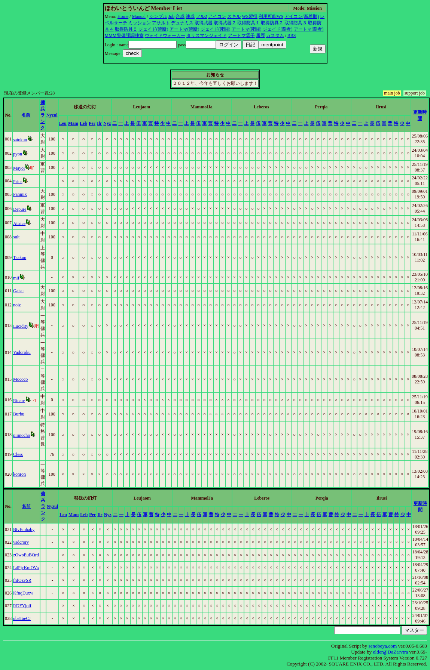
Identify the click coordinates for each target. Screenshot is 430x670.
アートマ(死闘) (247, 29)
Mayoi (19, 168)
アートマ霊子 (241, 35)
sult (16, 237)
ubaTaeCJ (22, 618)
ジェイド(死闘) (216, 29)
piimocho (21, 435)
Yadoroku (22, 352)
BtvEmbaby (23, 529)
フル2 (201, 16)
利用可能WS (271, 16)
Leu (63, 123)
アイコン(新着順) (301, 16)
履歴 (260, 35)
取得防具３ (295, 22)
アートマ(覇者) (309, 29)
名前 (25, 115)
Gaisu (18, 290)
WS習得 (249, 16)
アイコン (217, 16)
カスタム (275, 35)
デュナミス (182, 22)
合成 (180, 16)
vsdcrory (21, 542)
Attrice (19, 223)
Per (92, 123)
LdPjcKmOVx (26, 567)
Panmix (20, 194)
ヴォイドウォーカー (165, 35)
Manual (139, 16)
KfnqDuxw (23, 593)
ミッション (139, 22)
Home (123, 16)
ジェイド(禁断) (153, 29)
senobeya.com (382, 646)
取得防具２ (272, 22)
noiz (17, 305)
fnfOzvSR (22, 580)
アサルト (161, 22)
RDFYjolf (22, 605)
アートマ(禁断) (184, 29)
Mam (73, 123)
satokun (20, 139)
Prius (17, 181)
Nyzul (52, 115)
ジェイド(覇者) (278, 29)
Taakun (19, 257)
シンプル (158, 16)
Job (171, 16)
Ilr (99, 123)
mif (16, 278)
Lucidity (20, 326)
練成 (190, 16)
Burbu (18, 414)
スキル (234, 16)
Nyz (107, 123)
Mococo (20, 379)
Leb (83, 123)
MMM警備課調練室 (124, 35)
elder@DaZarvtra (390, 652)
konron (19, 474)
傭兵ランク (42, 115)
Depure (19, 209)
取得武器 (204, 22)
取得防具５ (126, 29)
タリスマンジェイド (206, 35)
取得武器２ (225, 22)
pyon (17, 154)
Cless (18, 454)
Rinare (19, 400)
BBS (291, 35)
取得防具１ (248, 22)
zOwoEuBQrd (26, 555)
